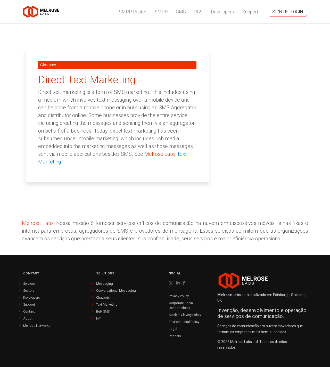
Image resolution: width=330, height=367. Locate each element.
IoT (98, 318)
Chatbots (103, 297)
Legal (173, 329)
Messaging (104, 284)
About (27, 318)
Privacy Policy (179, 296)
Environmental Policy (184, 322)
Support (29, 304)
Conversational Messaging (116, 290)
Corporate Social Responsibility (181, 305)
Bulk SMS (103, 311)
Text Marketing (107, 304)
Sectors (29, 290)
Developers (31, 297)
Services (29, 284)
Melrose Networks (36, 326)
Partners (175, 336)
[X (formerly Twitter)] (171, 283)
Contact (29, 311)
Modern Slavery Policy (185, 315)
